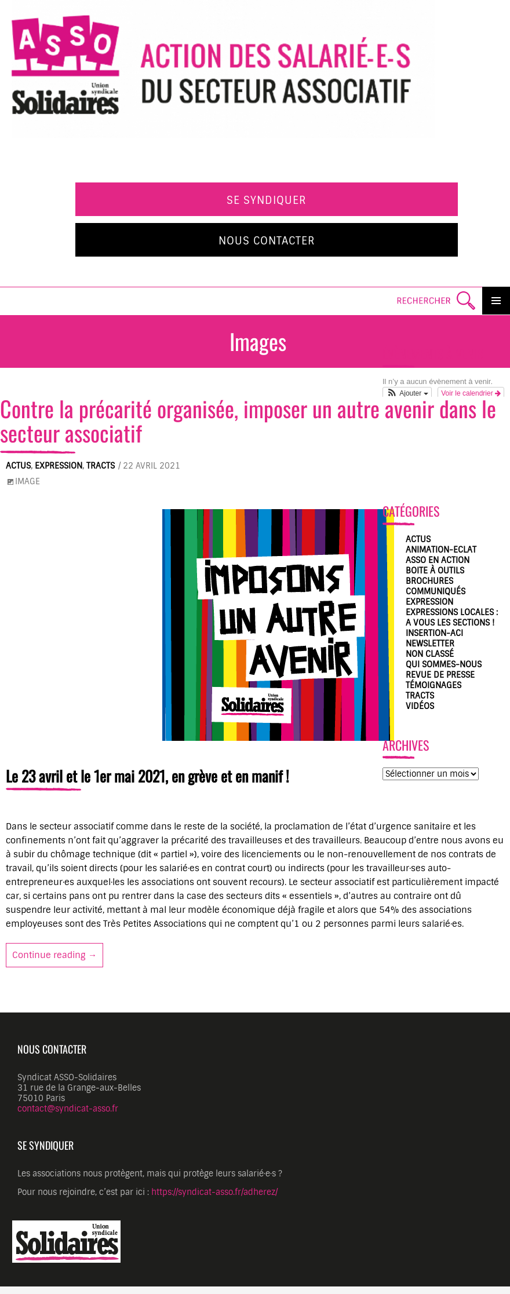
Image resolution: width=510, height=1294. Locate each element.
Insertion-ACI (434, 633)
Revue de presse (440, 675)
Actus (18, 465)
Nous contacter (266, 241)
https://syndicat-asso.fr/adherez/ (214, 1192)
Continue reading (57, 954)
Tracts (100, 465)
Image (27, 481)
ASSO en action (437, 560)
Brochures (429, 581)
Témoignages (433, 685)
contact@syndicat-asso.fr (67, 1108)
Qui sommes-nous (444, 664)
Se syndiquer (267, 200)
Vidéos (420, 706)
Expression (58, 465)
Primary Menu (496, 301)
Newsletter (430, 643)
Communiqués (435, 591)
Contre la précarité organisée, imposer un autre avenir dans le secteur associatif (248, 420)
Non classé (430, 654)
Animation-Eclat (441, 549)
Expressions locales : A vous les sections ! (452, 617)
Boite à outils (435, 570)
